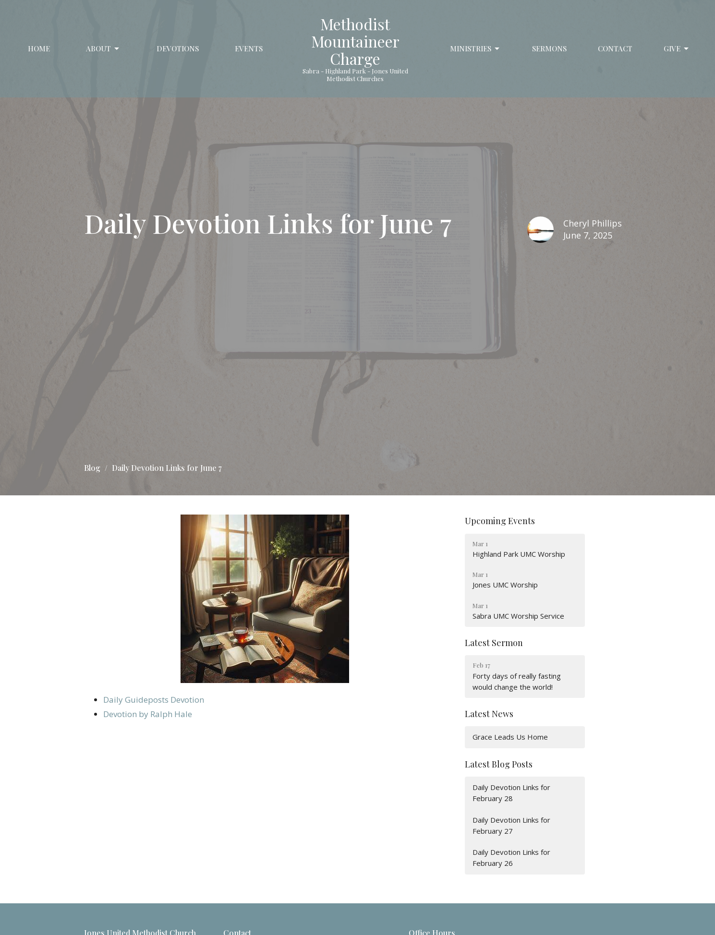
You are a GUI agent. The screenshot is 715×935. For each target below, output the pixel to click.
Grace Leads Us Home (510, 737)
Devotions (178, 48)
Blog (92, 468)
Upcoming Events (500, 521)
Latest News (489, 713)
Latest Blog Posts (499, 764)
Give (677, 49)
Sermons (549, 48)
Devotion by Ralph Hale (147, 713)
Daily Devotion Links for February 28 (511, 792)
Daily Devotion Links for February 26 (511, 857)
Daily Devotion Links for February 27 (511, 825)
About (103, 49)
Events (249, 48)
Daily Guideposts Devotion (153, 699)
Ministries (475, 49)
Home (39, 48)
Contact (615, 48)
